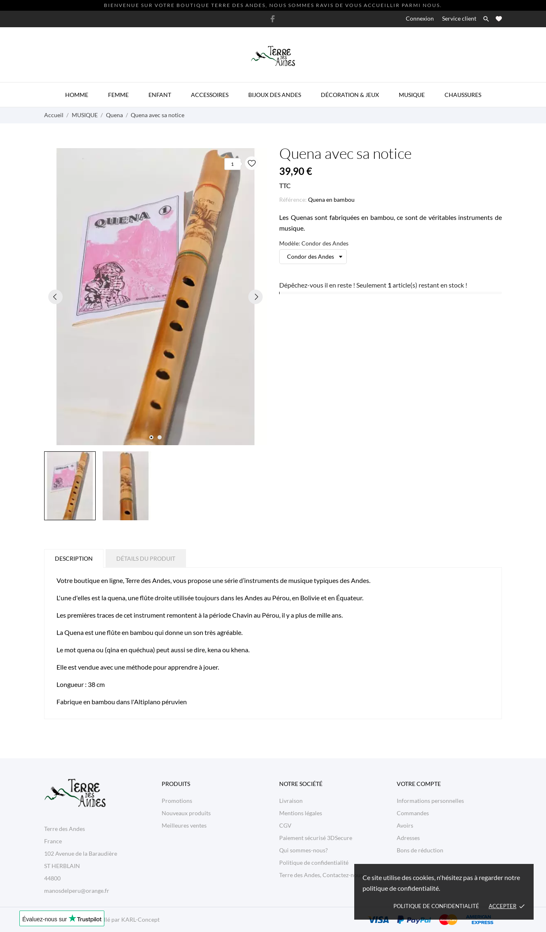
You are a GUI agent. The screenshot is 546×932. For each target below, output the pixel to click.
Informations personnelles (430, 800)
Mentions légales (300, 812)
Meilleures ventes (184, 825)
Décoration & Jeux (350, 94)
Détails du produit (145, 558)
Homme (76, 94)
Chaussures (463, 94)
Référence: (293, 199)
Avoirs (405, 825)
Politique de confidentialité (436, 906)
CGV (285, 825)
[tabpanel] (155, 296)
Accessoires (209, 94)
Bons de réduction (420, 850)
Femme (118, 94)
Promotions (177, 800)
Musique (412, 94)
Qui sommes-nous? (303, 850)
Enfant (159, 94)
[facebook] (272, 18)
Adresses (408, 837)
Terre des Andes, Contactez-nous (321, 874)
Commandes (413, 812)
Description (74, 558)
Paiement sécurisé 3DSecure (315, 837)
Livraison (291, 800)
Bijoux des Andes (274, 94)
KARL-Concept (140, 919)
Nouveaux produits (186, 812)
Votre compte (419, 783)
